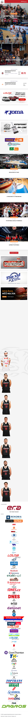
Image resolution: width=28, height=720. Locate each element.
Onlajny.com (13, 716)
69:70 (23, 73)
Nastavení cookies (4, 716)
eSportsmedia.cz (18, 714)
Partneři (9, 716)
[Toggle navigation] (23, 1)
